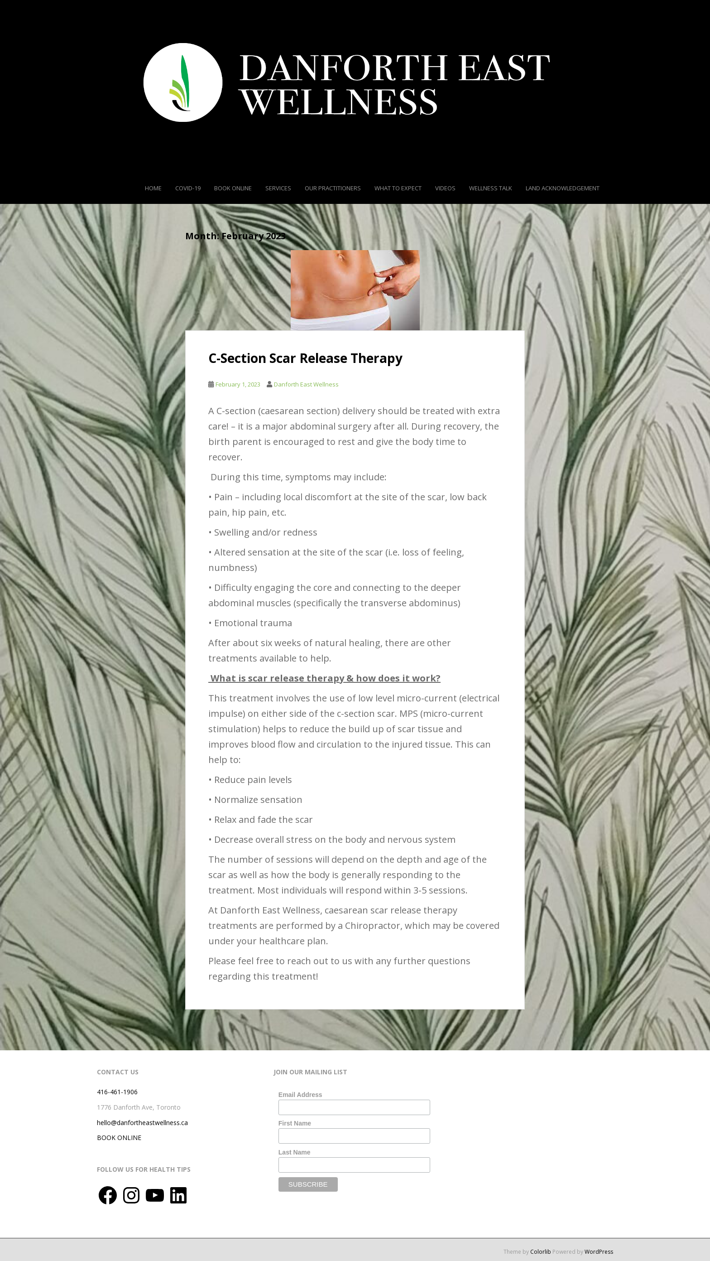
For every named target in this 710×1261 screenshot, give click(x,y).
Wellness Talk (490, 188)
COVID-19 (188, 188)
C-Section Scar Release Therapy (305, 358)
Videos (445, 188)
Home (153, 188)
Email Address (300, 1094)
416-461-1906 (117, 1091)
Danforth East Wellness (306, 384)
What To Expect (398, 188)
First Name (294, 1123)
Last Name (294, 1152)
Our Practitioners (333, 188)
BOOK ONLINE (119, 1137)
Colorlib (540, 1252)
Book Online (233, 188)
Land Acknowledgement (563, 188)
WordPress (599, 1252)
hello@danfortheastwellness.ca (142, 1122)
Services (278, 188)
